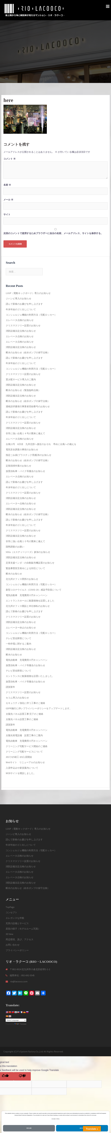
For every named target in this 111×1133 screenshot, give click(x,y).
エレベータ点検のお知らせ (20, 320)
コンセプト (11, 912)
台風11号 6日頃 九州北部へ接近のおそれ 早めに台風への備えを (41, 444)
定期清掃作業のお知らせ (18, 465)
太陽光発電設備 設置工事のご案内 (24, 735)
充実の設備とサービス (17, 923)
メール (8, 199)
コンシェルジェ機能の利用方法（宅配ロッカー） (31, 314)
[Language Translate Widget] (16, 1020)
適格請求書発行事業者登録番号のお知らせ (28, 406)
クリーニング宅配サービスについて (24, 751)
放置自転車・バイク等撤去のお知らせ (25, 471)
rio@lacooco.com (18, 981)
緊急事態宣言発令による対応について (25, 568)
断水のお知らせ (14, 573)
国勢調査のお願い (15, 546)
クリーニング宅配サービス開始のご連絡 (26, 746)
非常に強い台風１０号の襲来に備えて (25, 541)
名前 (7, 185)
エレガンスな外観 (15, 917)
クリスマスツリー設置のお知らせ (23, 325)
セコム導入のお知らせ (17, 697)
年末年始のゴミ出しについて (21, 309)
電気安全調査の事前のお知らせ (22, 449)
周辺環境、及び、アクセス (19, 939)
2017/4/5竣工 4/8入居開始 (19, 756)
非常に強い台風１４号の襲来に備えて (25, 433)
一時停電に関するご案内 (18, 643)
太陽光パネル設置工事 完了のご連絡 (24, 713)
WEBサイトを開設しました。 (21, 773)
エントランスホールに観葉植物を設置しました (30, 600)
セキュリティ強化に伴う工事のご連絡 (25, 703)
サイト (6, 214)
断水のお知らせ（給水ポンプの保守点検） (28, 352)
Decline (29, 1128)
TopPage (10, 907)
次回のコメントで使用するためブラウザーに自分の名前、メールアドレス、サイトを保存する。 (53, 233)
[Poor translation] (22, 1076)
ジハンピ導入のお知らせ (18, 298)
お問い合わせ (13, 944)
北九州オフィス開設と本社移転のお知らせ (28, 605)
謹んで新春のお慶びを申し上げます (24, 303)
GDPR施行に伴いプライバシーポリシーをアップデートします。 (39, 708)
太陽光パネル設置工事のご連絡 (22, 719)
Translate (20, 1024)
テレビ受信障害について (18, 638)
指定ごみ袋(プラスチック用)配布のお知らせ (28, 455)
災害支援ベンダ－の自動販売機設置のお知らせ (30, 562)
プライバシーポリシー (17, 950)
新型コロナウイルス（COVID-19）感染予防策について (33, 589)
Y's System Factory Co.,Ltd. (30, 1051)
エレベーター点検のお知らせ (21, 503)
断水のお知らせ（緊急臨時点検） (23, 390)
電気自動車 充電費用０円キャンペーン (26, 595)
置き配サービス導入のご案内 (21, 379)
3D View (9, 934)
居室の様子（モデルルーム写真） (23, 928)
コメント (9, 159)
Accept (82, 1128)
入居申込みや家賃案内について (22, 767)
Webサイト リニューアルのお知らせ (25, 762)
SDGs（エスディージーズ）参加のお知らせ (28, 552)
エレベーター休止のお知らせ (21, 627)
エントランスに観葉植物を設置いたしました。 (30, 676)
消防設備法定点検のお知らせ (21, 330)
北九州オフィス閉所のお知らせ (22, 579)
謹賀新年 (10, 686)
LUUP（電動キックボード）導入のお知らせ (28, 293)
